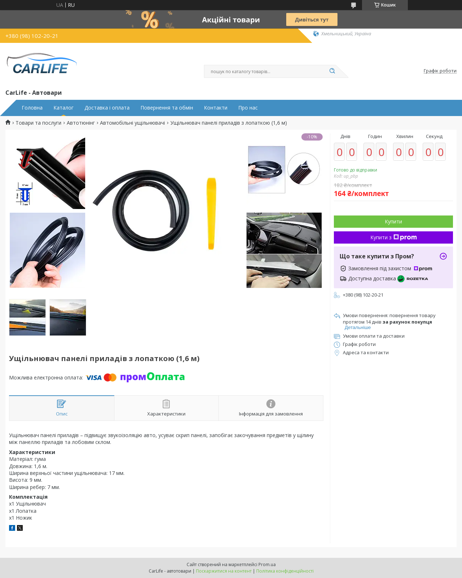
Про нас (248, 107)
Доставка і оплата (107, 107)
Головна (32, 107)
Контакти (215, 107)
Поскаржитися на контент (224, 571)
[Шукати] (332, 71)
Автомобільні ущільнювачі (132, 123)
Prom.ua (267, 564)
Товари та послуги (38, 123)
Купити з (393, 237)
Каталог (63, 107)
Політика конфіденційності (285, 571)
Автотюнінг (81, 123)
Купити (393, 221)
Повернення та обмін (166, 107)
